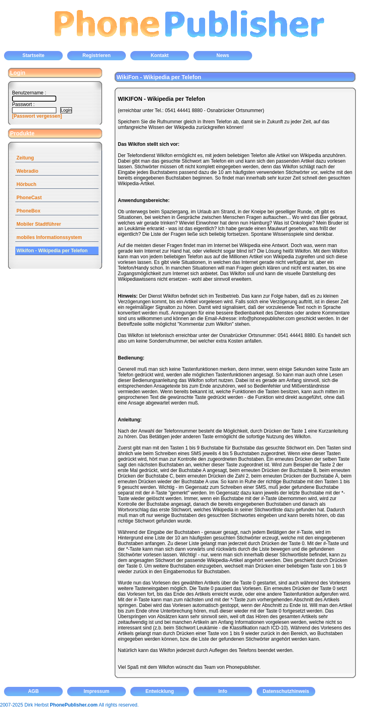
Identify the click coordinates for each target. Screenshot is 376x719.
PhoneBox (28, 211)
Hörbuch (26, 184)
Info (222, 691)
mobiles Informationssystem (49, 237)
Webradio (27, 171)
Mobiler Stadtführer (38, 224)
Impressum (96, 691)
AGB (33, 691)
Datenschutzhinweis (286, 691)
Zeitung (25, 158)
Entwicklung (160, 691)
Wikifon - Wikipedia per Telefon (52, 250)
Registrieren (96, 55)
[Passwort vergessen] (37, 116)
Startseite (34, 55)
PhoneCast (29, 197)
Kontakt (160, 55)
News (222, 55)
